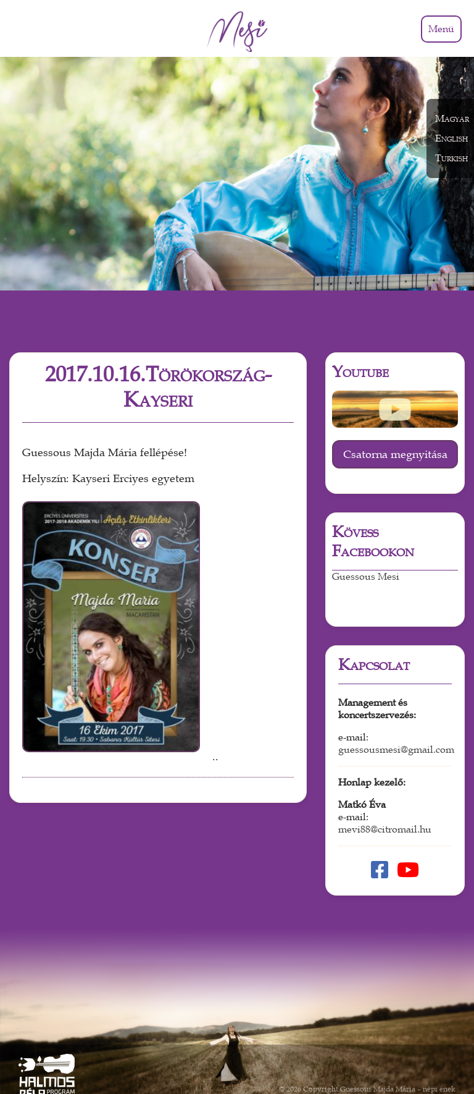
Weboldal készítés (425, 1052)
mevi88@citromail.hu (384, 784)
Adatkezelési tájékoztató (346, 1052)
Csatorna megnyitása (395, 408)
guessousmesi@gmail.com (396, 704)
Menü (441, 29)
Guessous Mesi (365, 531)
